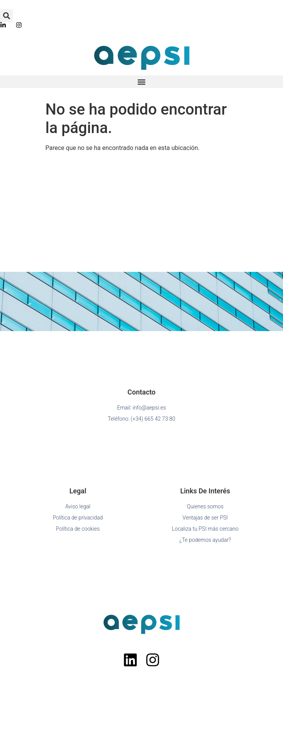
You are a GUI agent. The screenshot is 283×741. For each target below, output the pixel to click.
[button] (6, 15)
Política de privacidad (78, 518)
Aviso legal (77, 506)
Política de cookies (78, 529)
